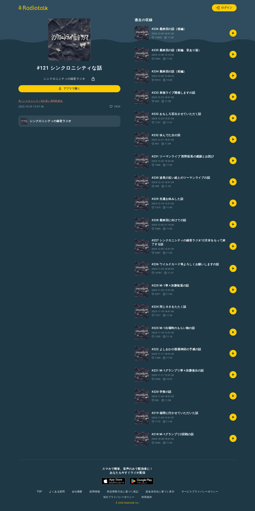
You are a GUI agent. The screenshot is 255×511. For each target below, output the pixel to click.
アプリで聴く (69, 89)
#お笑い (46, 101)
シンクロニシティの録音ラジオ (64, 78)
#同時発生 (57, 101)
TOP (39, 491)
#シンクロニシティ (29, 101)
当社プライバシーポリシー (119, 497)
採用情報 (94, 491)
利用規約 (146, 497)
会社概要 (77, 491)
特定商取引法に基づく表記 (122, 491)
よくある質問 (57, 491)
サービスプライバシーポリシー (200, 491)
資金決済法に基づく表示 (160, 491)
